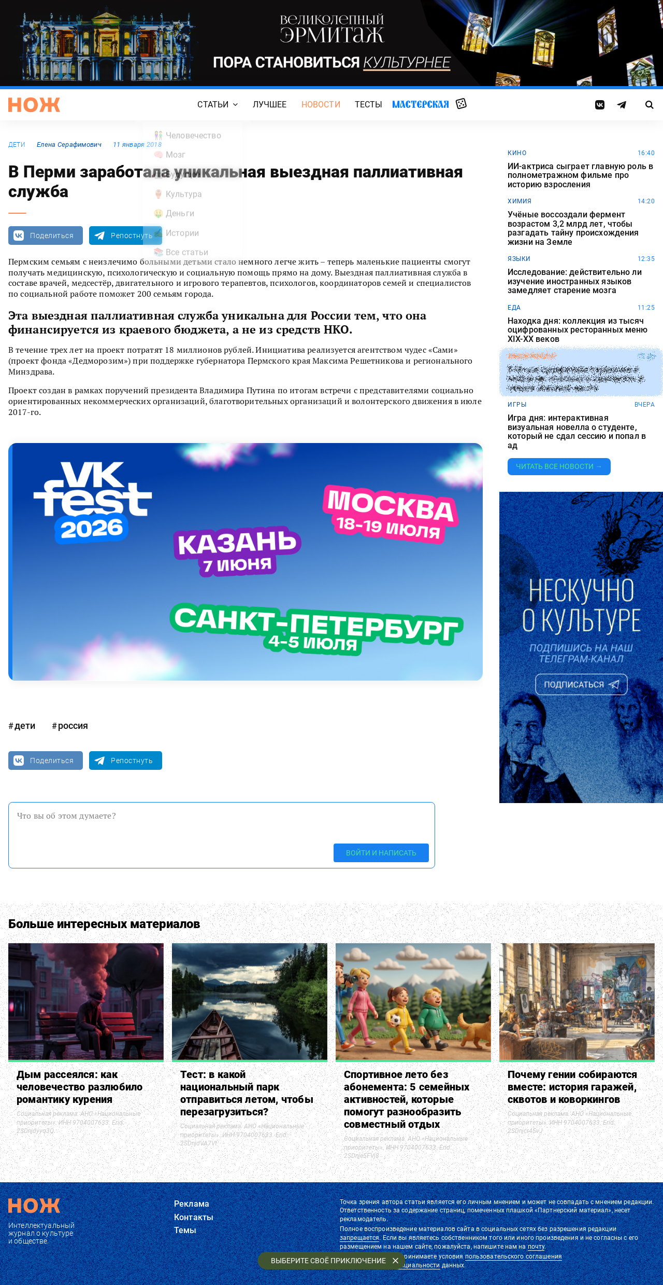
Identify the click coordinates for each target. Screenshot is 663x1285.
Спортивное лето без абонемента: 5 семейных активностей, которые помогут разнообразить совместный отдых (406, 1099)
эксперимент (532, 356)
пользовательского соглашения (513, 1256)
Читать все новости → (559, 466)
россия (73, 725)
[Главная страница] (34, 105)
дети (16, 144)
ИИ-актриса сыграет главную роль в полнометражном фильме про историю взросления (580, 175)
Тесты (369, 104)
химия (520, 201)
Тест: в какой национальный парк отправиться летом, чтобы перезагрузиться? (246, 1093)
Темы (185, 1230)
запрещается (359, 1237)
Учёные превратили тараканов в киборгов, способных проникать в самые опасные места (575, 378)
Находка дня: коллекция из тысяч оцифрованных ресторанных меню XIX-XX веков (578, 330)
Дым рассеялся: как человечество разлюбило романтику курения (79, 1087)
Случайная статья (461, 104)
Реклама (191, 1204)
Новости (320, 104)
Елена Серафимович (69, 144)
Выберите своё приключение (328, 1260)
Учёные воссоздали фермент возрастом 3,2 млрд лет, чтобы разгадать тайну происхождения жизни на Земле (573, 228)
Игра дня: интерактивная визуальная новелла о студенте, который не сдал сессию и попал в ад (577, 431)
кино (517, 153)
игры (517, 404)
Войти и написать (381, 853)
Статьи (212, 104)
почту (536, 1246)
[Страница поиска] (650, 104)
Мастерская (421, 104)
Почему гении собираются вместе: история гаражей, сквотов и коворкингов (573, 1087)
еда (514, 307)
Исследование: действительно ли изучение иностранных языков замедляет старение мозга (575, 281)
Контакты (193, 1217)
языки (519, 258)
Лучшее (270, 104)
